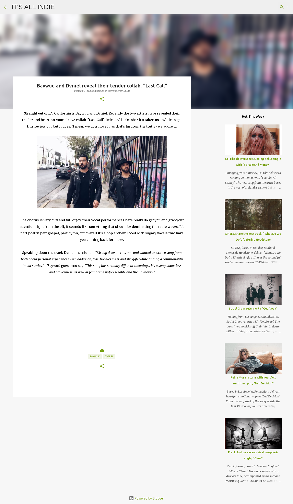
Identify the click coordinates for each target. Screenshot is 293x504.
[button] (101, 99)
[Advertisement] (101, 431)
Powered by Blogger (146, 498)
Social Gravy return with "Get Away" (253, 308)
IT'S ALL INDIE (33, 7)
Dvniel (109, 356)
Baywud (95, 356)
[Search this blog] (268, 7)
